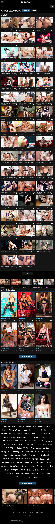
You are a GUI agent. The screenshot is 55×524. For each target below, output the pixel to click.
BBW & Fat (6, 458)
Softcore (36, 470)
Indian (45, 433)
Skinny (16, 440)
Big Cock (19, 462)
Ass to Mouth (21, 437)
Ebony (49, 459)
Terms (31, 512)
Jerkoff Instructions (40, 437)
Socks (38, 473)
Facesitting (15, 451)
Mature (6, 470)
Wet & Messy (6, 444)
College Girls (5, 462)
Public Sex (18, 448)
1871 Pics (34, 10)
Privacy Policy (39, 512)
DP (45, 465)
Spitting (42, 469)
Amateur (35, 459)
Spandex (32, 455)
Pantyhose (29, 477)
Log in (24, 512)
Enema (36, 477)
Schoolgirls (14, 469)
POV (10, 433)
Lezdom (32, 466)
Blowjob (4, 434)
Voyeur (34, 426)
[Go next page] (27, 273)
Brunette (41, 426)
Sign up (18, 512)
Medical (50, 437)
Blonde (21, 444)
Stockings (14, 444)
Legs (13, 426)
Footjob (26, 462)
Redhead (40, 466)
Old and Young (15, 466)
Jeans (38, 455)
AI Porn (48, 426)
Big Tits (39, 444)
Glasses (51, 429)
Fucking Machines (25, 440)
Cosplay (33, 441)
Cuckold (40, 441)
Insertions (48, 441)
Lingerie (12, 462)
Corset (48, 473)
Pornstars (4, 466)
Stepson (24, 430)
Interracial (49, 452)
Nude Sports (8, 455)
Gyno (42, 451)
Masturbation (36, 448)
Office (43, 473)
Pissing (12, 458)
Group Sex (7, 426)
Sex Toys (48, 469)
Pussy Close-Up (20, 426)
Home (12, 512)
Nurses (29, 470)
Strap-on (17, 455)
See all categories (27, 483)
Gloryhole (50, 444)
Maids (33, 462)
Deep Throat (9, 473)
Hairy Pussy (44, 430)
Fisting (17, 473)
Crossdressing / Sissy (27, 451)
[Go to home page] (30, 2)
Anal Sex (30, 437)
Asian (14, 433)
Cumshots (36, 429)
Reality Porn (5, 452)
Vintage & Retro (14, 430)
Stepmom (39, 433)
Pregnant (49, 462)
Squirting (46, 448)
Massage (37, 451)
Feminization (45, 455)
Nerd (34, 434)
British (51, 433)
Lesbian (50, 466)
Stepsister (22, 469)
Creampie (26, 448)
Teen (30, 430)
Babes (33, 473)
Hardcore (4, 430)
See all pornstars (27, 356)
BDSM (44, 444)
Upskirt (19, 434)
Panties (42, 459)
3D (4, 441)
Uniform (33, 444)
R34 (22, 473)
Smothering (9, 448)
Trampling (24, 455)
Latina (27, 444)
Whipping (4, 437)
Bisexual (27, 473)
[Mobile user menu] (1, 1)
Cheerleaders (10, 440)
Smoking (25, 466)
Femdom (12, 437)
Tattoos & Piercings (20, 476)
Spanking (28, 426)
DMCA (24, 516)
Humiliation (41, 462)
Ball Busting (20, 459)
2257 (30, 516)
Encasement (27, 433)
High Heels (27, 458)
